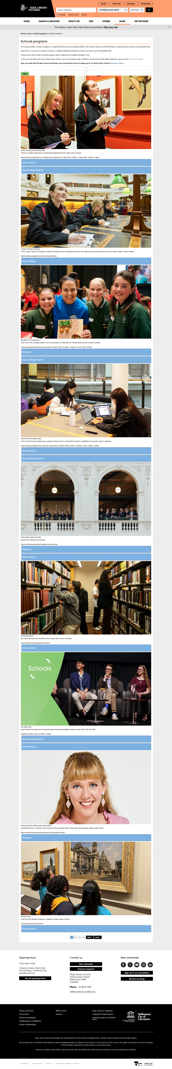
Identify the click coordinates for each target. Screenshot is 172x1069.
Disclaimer (37, 1063)
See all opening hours (35, 978)
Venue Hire (117, 4)
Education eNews (117, 63)
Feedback (25, 1063)
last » (97, 937)
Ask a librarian (86, 964)
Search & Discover (49, 21)
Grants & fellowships (27, 1024)
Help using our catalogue (102, 1011)
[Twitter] (130, 964)
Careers (59, 1014)
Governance (24, 1014)
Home (27, 21)
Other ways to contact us (82, 991)
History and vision (26, 1011)
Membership (145, 4)
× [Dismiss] (169, 27)
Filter (25, 74)
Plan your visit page (136, 59)
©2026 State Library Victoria (67, 1063)
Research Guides (72, 14)
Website (82, 14)
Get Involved (141, 21)
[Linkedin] (150, 964)
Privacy (48, 1063)
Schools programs (40, 33)
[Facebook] (123, 964)
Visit (91, 21)
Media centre (61, 1011)
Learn (122, 21)
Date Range (137, 10)
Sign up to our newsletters (137, 973)
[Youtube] (136, 964)
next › (89, 937)
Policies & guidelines (27, 1018)
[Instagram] (143, 964)
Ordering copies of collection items (104, 1018)
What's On (74, 21)
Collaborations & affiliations (30, 1021)
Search (149, 9)
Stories (106, 21)
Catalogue (131, 4)
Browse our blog (136, 979)
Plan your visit (110, 27)
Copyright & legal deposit (102, 1014)
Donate (104, 4)
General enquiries (86, 969)
